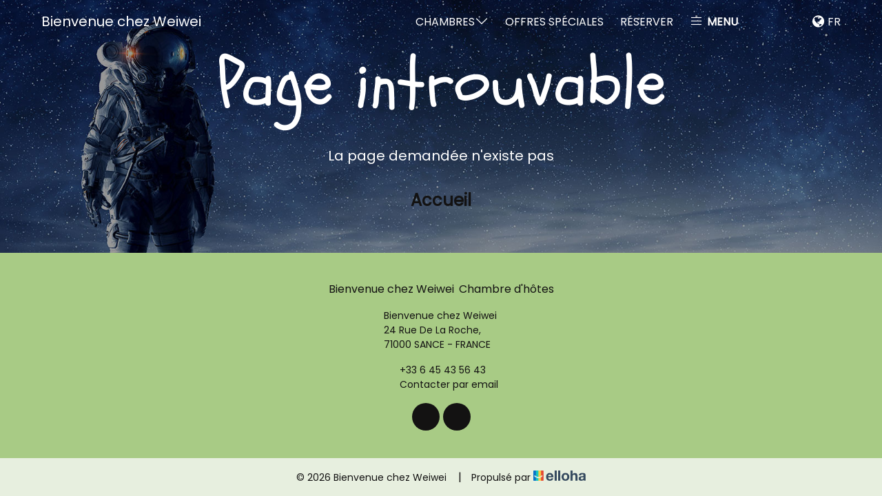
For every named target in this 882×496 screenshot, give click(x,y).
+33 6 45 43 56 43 (435, 370)
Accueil (441, 200)
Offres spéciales (554, 22)
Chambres (452, 22)
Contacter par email (441, 384)
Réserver (646, 22)
